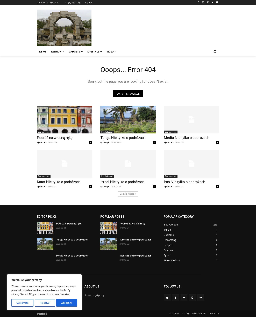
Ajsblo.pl (41, 142)
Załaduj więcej (128, 193)
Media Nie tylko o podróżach (186, 138)
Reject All (45, 302)
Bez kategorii (43, 132)
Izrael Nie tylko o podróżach (122, 182)
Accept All (66, 302)
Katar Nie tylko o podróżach (59, 182)
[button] (215, 52)
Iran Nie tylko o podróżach (184, 182)
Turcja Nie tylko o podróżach (123, 138)
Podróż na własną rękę (55, 138)
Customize (22, 302)
